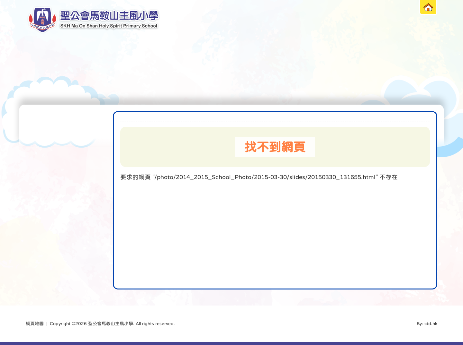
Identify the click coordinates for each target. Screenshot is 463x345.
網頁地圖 (35, 323)
